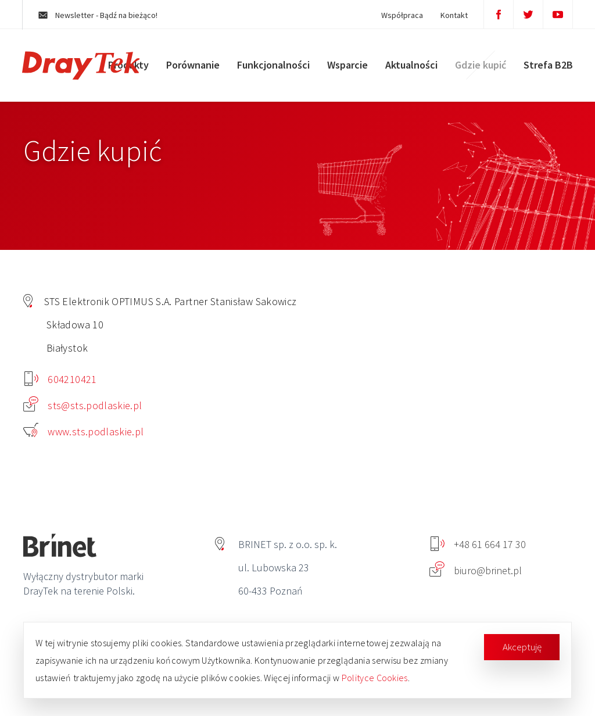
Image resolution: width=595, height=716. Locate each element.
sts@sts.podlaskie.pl (82, 405)
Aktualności (410, 66)
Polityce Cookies (375, 677)
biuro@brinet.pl (475, 570)
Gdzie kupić (479, 66)
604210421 (60, 379)
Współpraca (399, 15)
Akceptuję (522, 646)
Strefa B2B (547, 66)
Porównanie (191, 66)
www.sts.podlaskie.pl (83, 431)
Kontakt (451, 15)
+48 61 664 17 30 (478, 544)
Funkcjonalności (272, 66)
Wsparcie (346, 66)
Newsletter (100, 15)
